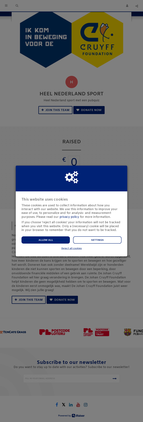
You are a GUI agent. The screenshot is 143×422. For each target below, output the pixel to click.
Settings (97, 240)
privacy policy (69, 217)
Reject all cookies (71, 248)
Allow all (46, 240)
